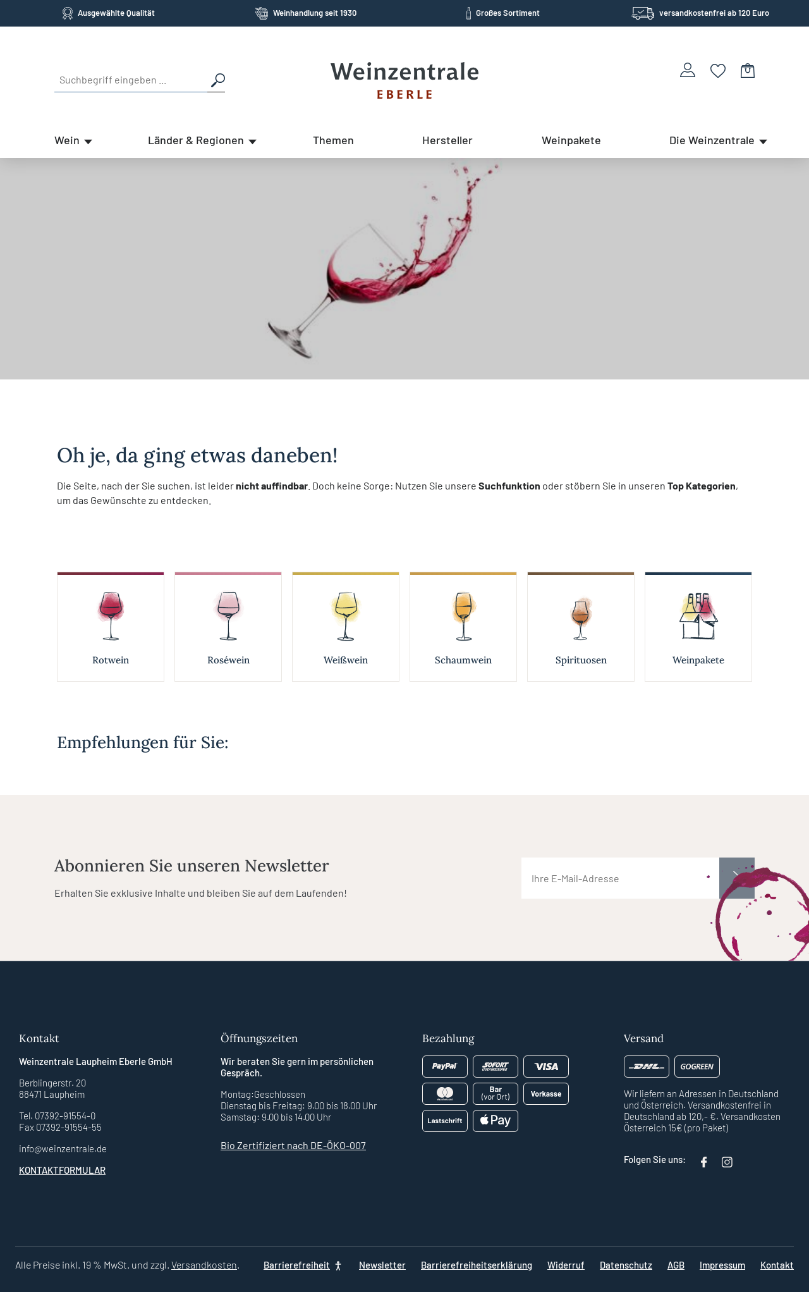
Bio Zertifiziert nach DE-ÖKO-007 (293, 1145)
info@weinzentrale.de (63, 1148)
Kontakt (777, 1264)
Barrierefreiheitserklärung (476, 1264)
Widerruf (566, 1264)
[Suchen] (216, 79)
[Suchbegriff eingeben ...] (130, 79)
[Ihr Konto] (687, 70)
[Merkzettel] (718, 70)
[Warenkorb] (748, 70)
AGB (675, 1264)
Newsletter (382, 1264)
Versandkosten (204, 1264)
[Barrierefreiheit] (304, 1264)
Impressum (722, 1264)
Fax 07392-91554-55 (60, 1127)
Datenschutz (626, 1264)
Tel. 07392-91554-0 (57, 1115)
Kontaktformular (62, 1170)
